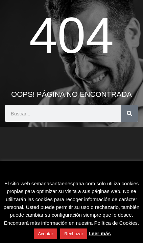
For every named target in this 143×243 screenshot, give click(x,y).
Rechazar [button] (73, 233)
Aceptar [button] (45, 233)
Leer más (100, 233)
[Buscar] (129, 113)
